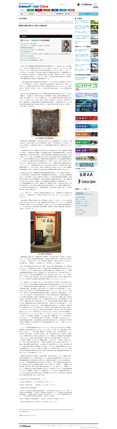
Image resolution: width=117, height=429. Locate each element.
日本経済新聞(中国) (80, 197)
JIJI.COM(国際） (79, 210)
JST (25, 426)
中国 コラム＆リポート (51, 21)
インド (46, 10)
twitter (88, 7)
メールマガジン (91, 7)
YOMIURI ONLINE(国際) (81, 205)
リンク (52, 13)
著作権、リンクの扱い (57, 425)
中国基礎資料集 (59, 13)
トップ (43, 21)
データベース (74, 13)
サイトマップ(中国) (67, 425)
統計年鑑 (67, 13)
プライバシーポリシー (78, 425)
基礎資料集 (95, 13)
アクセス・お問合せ (46, 425)
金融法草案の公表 (86, 137)
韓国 (55, 10)
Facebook (85, 7)
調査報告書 (81, 13)
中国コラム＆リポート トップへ (28, 415)
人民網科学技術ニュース (81, 193)
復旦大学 (30, 58)
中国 (39, 10)
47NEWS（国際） (80, 214)
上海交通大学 (35, 40)
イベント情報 (88, 13)
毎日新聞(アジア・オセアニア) (83, 203)
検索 (78, 4)
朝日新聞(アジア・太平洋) (82, 201)
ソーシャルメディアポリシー (91, 425)
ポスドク (38, 58)
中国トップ (23, 13)
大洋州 (63, 10)
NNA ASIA (78, 207)
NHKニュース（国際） (81, 212)
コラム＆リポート (44, 13)
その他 (71, 10)
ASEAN (30, 10)
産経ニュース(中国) (80, 199)
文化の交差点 (62, 21)
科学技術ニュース (33, 13)
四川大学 (29, 43)
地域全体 (22, 10)
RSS (83, 7)
